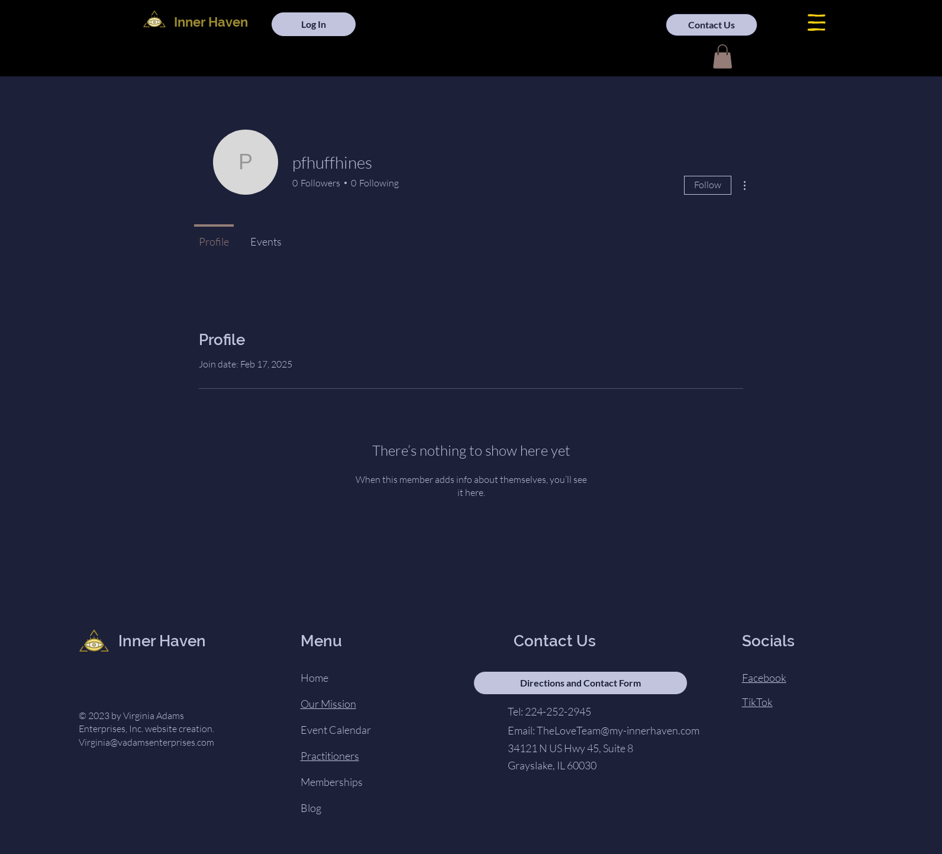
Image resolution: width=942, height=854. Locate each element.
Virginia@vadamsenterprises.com (146, 742)
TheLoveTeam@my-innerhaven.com (618, 730)
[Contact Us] (711, 25)
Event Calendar (336, 729)
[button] (816, 22)
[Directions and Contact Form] (580, 683)
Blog (311, 807)
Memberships (332, 781)
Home (314, 677)
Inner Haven (211, 22)
